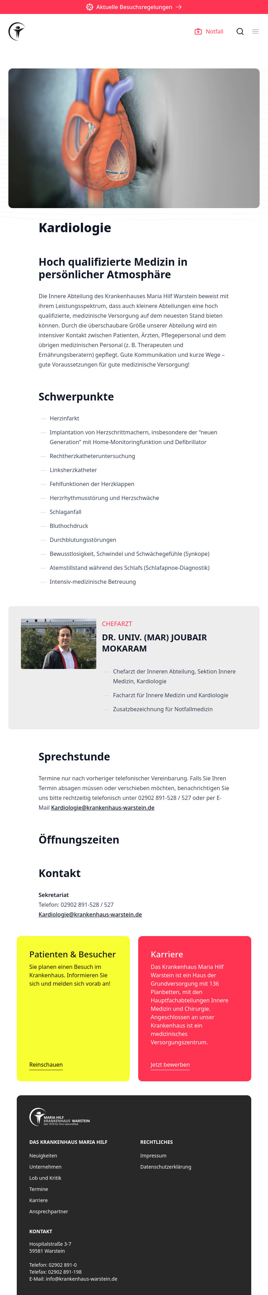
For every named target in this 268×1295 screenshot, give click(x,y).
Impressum (153, 1155)
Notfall (209, 31)
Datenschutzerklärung (165, 1166)
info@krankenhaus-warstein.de (81, 1278)
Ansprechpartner (48, 1211)
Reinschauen (46, 1064)
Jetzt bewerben (170, 1064)
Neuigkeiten (43, 1155)
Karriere (38, 1200)
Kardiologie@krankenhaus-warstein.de (102, 807)
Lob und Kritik (45, 1178)
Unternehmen (45, 1166)
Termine (38, 1189)
